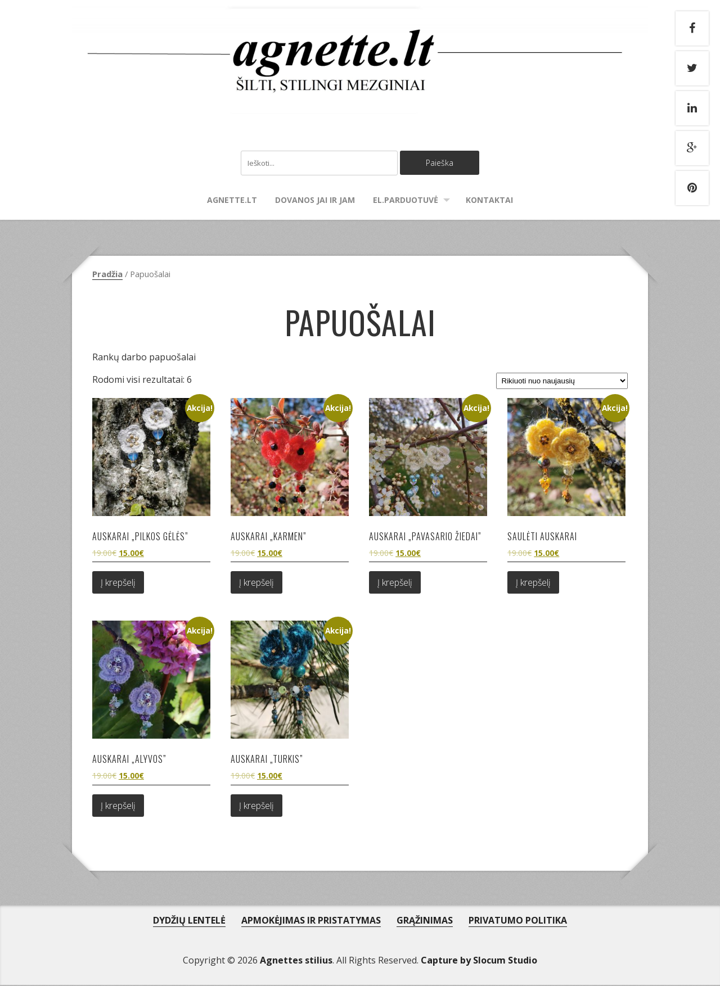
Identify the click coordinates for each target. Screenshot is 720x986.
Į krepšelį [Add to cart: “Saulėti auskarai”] (533, 583)
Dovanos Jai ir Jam (315, 201)
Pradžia (107, 275)
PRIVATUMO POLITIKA (518, 921)
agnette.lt (232, 201)
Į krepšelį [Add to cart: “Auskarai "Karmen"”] (256, 583)
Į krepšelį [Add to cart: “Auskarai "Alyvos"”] (118, 806)
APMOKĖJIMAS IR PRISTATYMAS (311, 921)
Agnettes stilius (296, 961)
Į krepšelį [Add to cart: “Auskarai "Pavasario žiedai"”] (394, 583)
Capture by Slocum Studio (479, 961)
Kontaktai (489, 201)
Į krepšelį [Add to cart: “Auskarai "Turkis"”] (256, 806)
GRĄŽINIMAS (425, 921)
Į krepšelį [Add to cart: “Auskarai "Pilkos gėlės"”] (118, 583)
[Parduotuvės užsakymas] (562, 382)
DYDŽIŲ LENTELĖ (189, 921)
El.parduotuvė (405, 201)
